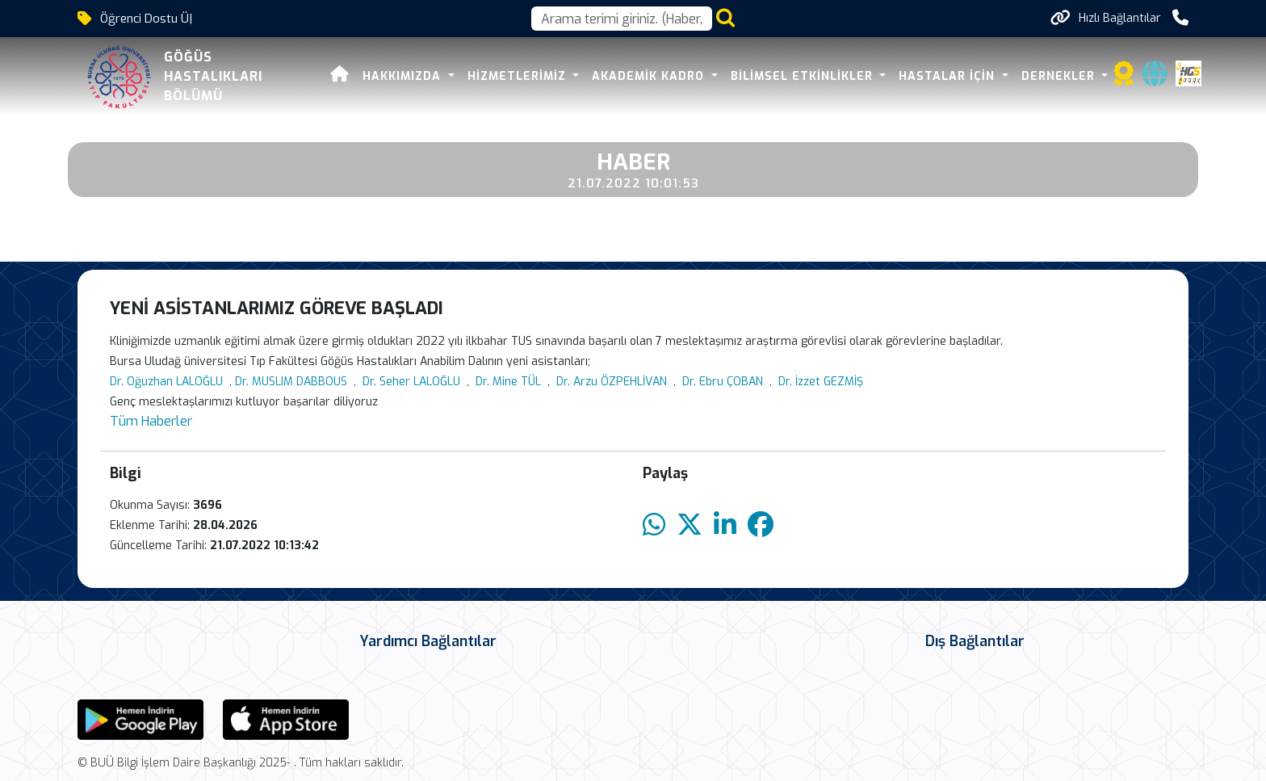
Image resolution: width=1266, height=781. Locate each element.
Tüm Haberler (151, 421)
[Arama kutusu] (621, 18)
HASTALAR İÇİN (926, 76)
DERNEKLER (1036, 76)
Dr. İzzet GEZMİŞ (820, 381)
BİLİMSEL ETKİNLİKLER (780, 76)
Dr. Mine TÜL (508, 381)
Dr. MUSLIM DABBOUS (291, 381)
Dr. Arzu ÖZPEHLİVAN (611, 381)
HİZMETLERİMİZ (495, 76)
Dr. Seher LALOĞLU (411, 381)
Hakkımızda (381, 76)
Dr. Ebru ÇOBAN (722, 381)
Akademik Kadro (627, 76)
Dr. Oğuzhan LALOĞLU (166, 381)
